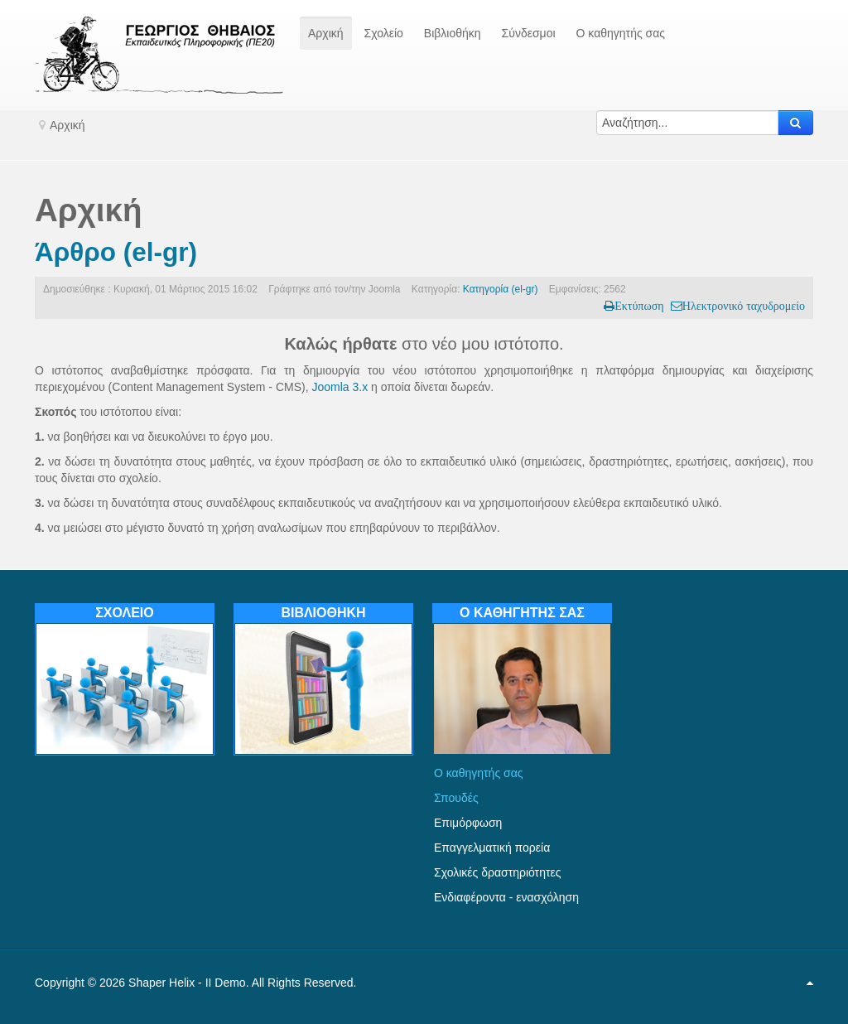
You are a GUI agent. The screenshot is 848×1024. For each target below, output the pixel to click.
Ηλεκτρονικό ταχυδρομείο (743, 306)
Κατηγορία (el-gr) (500, 289)
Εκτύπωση (638, 306)
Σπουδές (456, 797)
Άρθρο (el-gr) (116, 252)
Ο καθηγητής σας (478, 773)
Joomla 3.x (339, 387)
